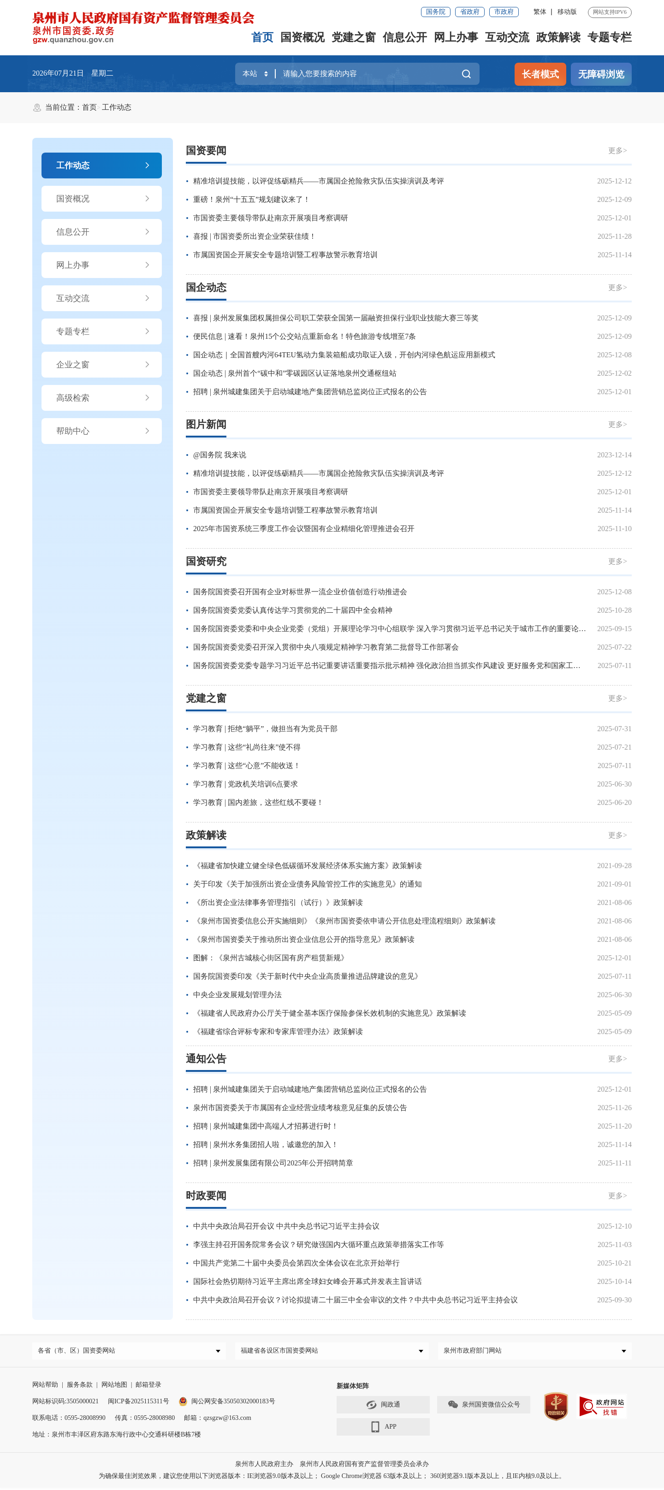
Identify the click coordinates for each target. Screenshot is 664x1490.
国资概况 (302, 37)
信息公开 (405, 37)
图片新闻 (206, 424)
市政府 (504, 11)
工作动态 (116, 107)
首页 (262, 37)
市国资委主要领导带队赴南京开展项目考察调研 (270, 218)
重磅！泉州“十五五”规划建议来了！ (251, 199)
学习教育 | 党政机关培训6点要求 (245, 784)
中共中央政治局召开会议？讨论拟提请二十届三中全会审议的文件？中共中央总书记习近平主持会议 (355, 1300)
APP (383, 1429)
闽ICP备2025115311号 (138, 1403)
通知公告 (206, 1058)
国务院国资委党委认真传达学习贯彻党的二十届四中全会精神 (292, 610)
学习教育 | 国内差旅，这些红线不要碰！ (258, 802)
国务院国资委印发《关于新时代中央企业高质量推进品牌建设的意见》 (307, 976)
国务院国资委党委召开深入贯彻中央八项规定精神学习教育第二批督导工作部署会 (326, 647)
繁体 (540, 11)
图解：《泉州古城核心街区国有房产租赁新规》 (270, 958)
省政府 (470, 11)
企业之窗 (103, 364)
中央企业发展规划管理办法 (237, 995)
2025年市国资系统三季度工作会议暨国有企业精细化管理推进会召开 (304, 528)
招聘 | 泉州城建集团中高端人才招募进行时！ (265, 1126)
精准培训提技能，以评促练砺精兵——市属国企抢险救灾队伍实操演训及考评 (318, 181)
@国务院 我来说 (219, 455)
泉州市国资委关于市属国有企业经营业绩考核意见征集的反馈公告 (300, 1108)
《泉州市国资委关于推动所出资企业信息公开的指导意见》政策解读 (304, 939)
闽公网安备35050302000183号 (226, 1403)
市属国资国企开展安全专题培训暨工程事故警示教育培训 (285, 255)
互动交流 (507, 37)
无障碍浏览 (601, 74)
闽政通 (383, 1407)
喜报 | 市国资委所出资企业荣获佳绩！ (254, 236)
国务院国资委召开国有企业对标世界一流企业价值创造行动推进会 (300, 592)
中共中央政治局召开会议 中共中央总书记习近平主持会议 (286, 1226)
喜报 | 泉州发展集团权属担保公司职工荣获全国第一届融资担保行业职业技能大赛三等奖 (336, 318)
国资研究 (206, 561)
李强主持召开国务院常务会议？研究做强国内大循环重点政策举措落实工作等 (318, 1244)
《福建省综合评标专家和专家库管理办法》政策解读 (278, 1031)
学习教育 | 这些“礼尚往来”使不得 (247, 747)
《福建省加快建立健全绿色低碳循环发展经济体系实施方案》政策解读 (307, 865)
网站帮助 (45, 1387)
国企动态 (206, 287)
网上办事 (456, 37)
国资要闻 (206, 150)
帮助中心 (103, 431)
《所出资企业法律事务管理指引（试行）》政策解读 (278, 902)
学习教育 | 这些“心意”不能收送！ (247, 765)
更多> (617, 150)
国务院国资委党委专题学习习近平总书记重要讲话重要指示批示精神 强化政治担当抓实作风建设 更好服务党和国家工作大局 (394, 665)
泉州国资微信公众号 (483, 1407)
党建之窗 (354, 37)
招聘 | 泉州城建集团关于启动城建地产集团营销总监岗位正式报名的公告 (310, 392)
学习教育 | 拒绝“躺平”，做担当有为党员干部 (265, 729)
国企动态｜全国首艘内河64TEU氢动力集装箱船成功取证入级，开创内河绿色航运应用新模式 (344, 355)
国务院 (435, 11)
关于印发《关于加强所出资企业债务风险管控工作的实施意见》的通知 (307, 884)
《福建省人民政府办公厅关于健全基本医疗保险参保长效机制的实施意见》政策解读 (329, 1013)
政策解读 (558, 37)
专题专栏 (609, 37)
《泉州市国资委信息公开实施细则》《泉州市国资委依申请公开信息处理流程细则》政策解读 (344, 921)
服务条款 (80, 1387)
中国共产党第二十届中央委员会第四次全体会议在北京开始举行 (296, 1263)
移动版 (567, 11)
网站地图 (114, 1387)
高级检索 (103, 397)
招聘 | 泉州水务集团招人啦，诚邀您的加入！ (265, 1144)
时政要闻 (206, 1195)
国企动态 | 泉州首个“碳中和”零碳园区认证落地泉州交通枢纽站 (295, 373)
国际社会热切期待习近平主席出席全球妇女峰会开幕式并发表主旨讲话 (307, 1281)
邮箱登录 (148, 1387)
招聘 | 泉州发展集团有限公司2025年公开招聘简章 (273, 1163)
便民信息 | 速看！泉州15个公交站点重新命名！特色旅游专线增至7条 (304, 336)
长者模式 (540, 74)
